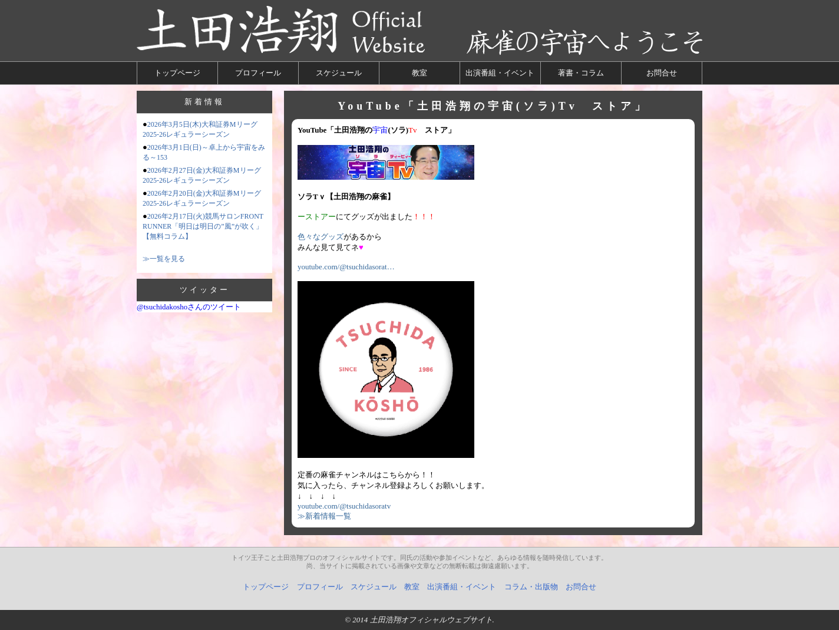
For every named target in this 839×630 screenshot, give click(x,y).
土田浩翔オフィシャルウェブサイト (431, 619)
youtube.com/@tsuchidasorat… (346, 266)
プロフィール (258, 72)
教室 (419, 72)
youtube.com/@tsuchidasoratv (344, 506)
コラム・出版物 (531, 586)
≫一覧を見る (164, 259)
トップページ (177, 72)
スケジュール (339, 72)
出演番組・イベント (499, 72)
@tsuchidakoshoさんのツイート (189, 306)
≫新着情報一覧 (324, 516)
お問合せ (661, 72)
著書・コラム (581, 72)
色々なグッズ (320, 236)
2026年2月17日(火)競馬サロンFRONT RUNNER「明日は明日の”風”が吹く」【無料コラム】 (203, 226)
